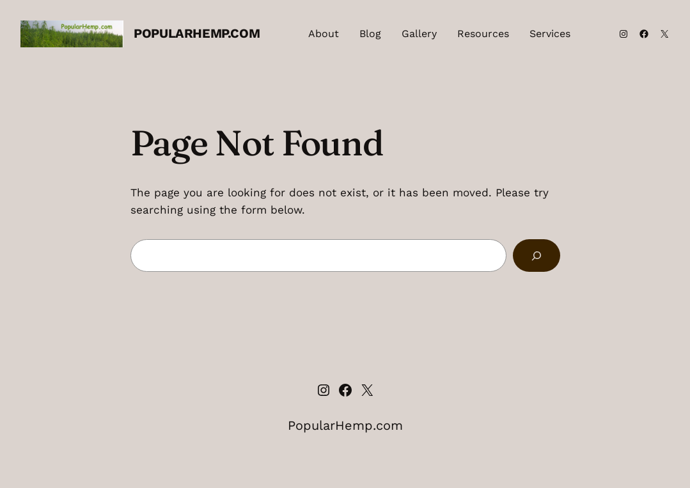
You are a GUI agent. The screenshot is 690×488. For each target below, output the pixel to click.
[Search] (536, 255)
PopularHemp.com (197, 33)
